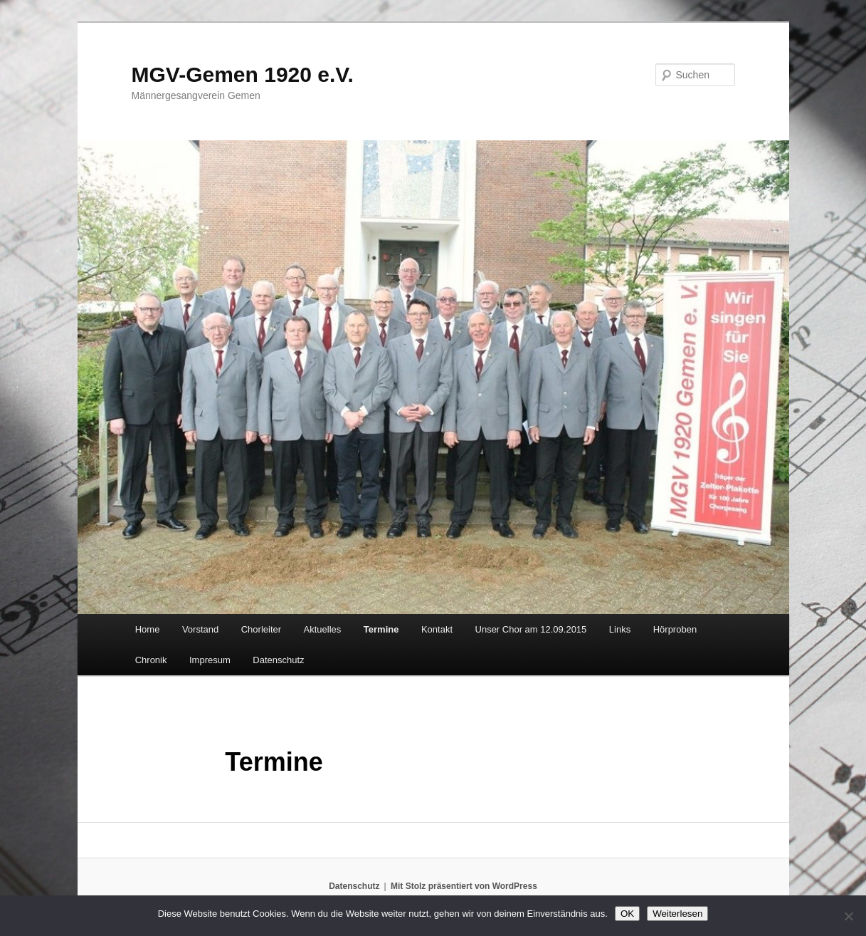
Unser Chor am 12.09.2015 (531, 629)
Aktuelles (323, 629)
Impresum (210, 660)
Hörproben (675, 629)
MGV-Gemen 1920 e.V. (243, 74)
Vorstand (200, 629)
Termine (381, 629)
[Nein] (848, 916)
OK (627, 913)
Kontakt (437, 629)
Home (147, 629)
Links (619, 629)
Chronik (151, 660)
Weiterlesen (677, 913)
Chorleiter (261, 629)
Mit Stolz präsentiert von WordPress (464, 886)
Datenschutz (278, 660)
